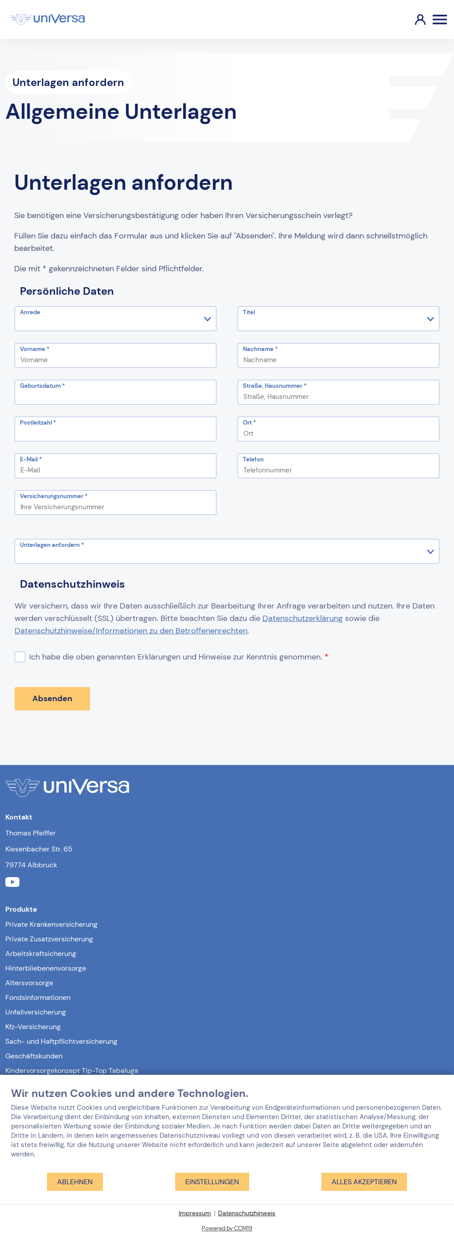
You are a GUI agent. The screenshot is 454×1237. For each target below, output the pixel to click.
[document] (227, 1129)
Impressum (195, 1213)
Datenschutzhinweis (246, 1213)
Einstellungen (212, 1181)
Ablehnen (75, 1181)
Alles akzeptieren (364, 1181)
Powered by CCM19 (227, 1228)
